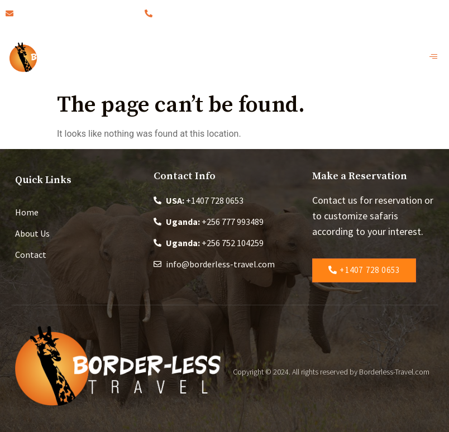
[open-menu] (436, 57)
